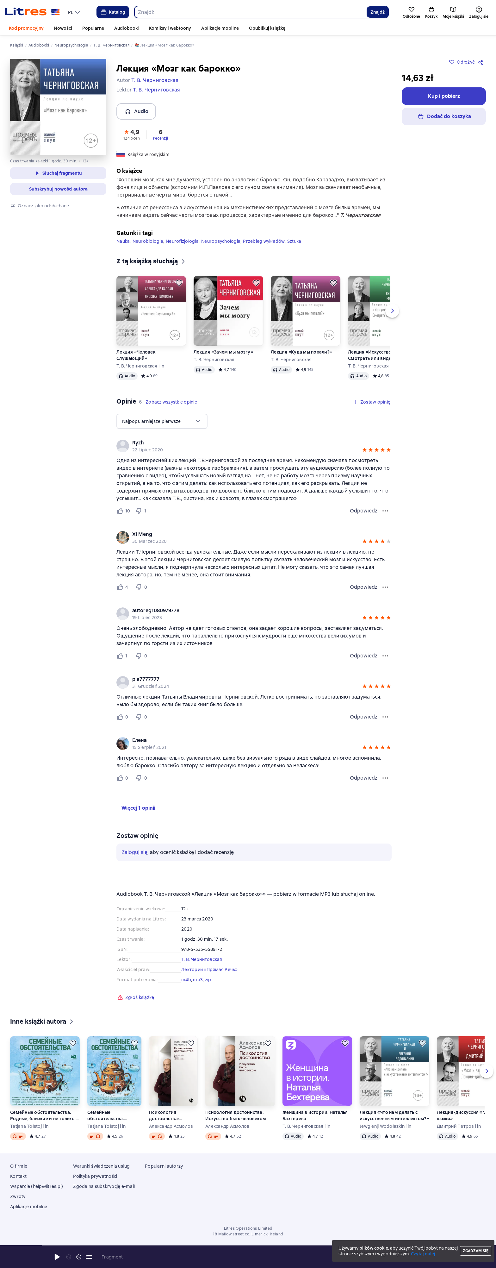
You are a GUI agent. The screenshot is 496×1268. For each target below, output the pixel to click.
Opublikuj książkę (267, 28)
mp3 (198, 979)
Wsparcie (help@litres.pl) (36, 1186)
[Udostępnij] (482, 62)
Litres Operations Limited (248, 1228)
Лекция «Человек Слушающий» (135, 355)
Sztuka (294, 241)
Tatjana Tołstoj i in (29, 1126)
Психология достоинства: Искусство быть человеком (166, 1115)
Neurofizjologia (182, 241)
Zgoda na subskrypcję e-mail (104, 1186)
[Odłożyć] (179, 283)
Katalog (112, 12)
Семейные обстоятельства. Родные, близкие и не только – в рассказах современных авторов (44, 1115)
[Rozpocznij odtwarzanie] (57, 1257)
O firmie (18, 1166)
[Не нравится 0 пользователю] (142, 587)
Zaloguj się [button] (134, 852)
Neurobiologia (148, 241)
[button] (132, 134)
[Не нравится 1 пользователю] (142, 511)
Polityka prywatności (95, 1176)
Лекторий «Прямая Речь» (209, 969)
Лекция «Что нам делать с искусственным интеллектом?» (394, 1115)
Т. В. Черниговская (214, 359)
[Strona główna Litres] (32, 12)
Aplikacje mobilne (220, 28)
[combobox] (250, 12)
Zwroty (18, 1196)
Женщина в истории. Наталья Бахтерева (315, 1115)
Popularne (93, 28)
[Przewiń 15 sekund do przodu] (79, 1257)
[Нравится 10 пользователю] (123, 511)
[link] (245, 443)
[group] (254, 446)
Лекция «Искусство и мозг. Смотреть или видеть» (378, 355)
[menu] (74, 12)
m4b (186, 979)
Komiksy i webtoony (170, 28)
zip (208, 979)
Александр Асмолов (171, 1126)
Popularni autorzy (164, 1166)
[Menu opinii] (385, 511)
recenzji (160, 138)
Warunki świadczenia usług (101, 1166)
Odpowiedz (363, 510)
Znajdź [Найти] (377, 12)
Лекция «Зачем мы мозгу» (223, 352)
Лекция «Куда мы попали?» (301, 352)
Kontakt (18, 1176)
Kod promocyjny (26, 28)
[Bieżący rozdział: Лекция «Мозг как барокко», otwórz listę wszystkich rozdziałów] (89, 1257)
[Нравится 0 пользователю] (123, 717)
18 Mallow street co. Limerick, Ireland (248, 1234)
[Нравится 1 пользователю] (123, 656)
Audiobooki (126, 28)
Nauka (123, 241)
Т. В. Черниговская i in (140, 366)
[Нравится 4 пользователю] (123, 587)
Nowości (63, 28)
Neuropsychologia (220, 241)
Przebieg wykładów (263, 241)
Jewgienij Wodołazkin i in (385, 1126)
